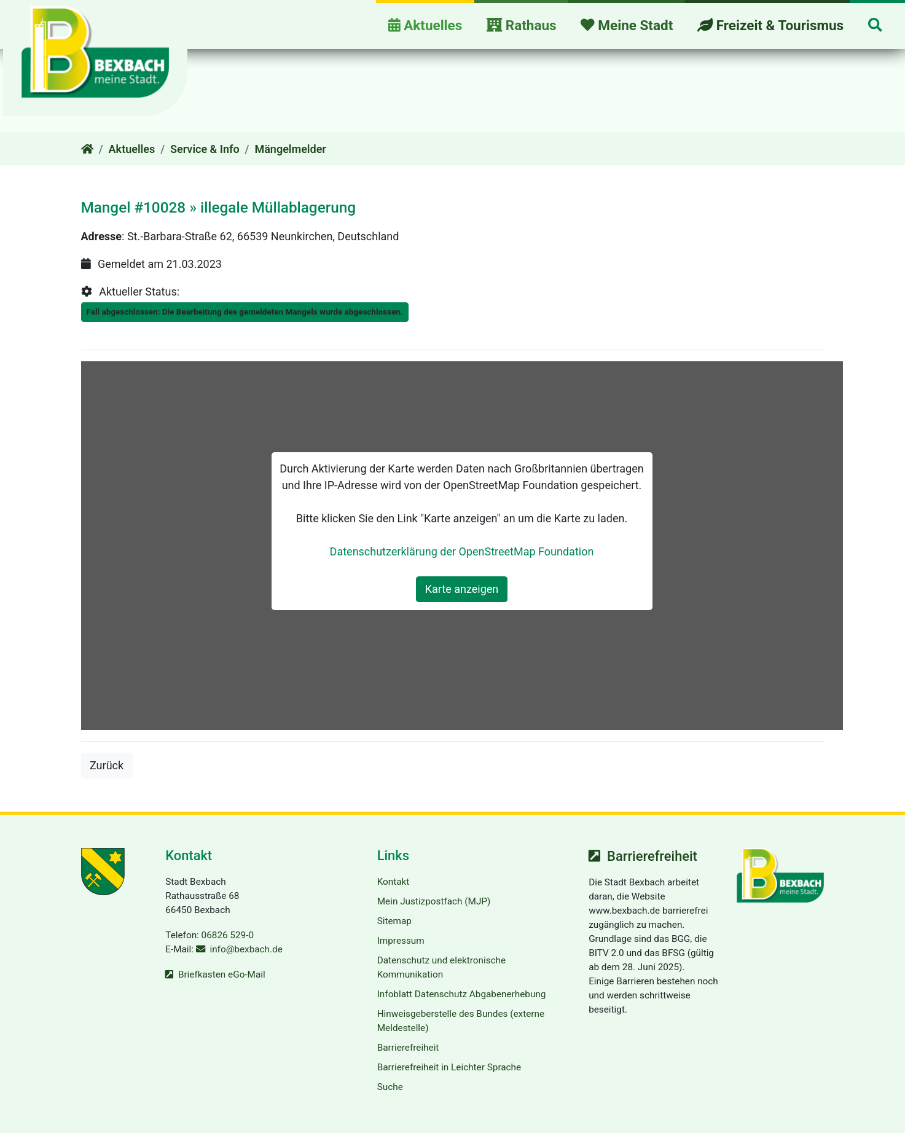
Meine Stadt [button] (627, 25)
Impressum (401, 940)
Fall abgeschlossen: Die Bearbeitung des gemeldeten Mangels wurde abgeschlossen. (245, 311)
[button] (875, 26)
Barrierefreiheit (408, 1047)
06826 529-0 (228, 935)
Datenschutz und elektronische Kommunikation (441, 967)
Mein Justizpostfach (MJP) (434, 901)
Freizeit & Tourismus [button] (770, 25)
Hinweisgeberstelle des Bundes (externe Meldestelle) (460, 1020)
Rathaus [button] (522, 25)
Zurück (111, 764)
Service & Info (205, 149)
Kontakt (393, 881)
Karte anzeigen (462, 588)
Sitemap (394, 921)
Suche (390, 1086)
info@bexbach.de (246, 949)
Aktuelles (132, 149)
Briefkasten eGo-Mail (221, 974)
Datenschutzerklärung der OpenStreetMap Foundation (462, 551)
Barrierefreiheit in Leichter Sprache (449, 1067)
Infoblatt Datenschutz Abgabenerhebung (461, 994)
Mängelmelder (290, 149)
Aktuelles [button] (425, 25)
